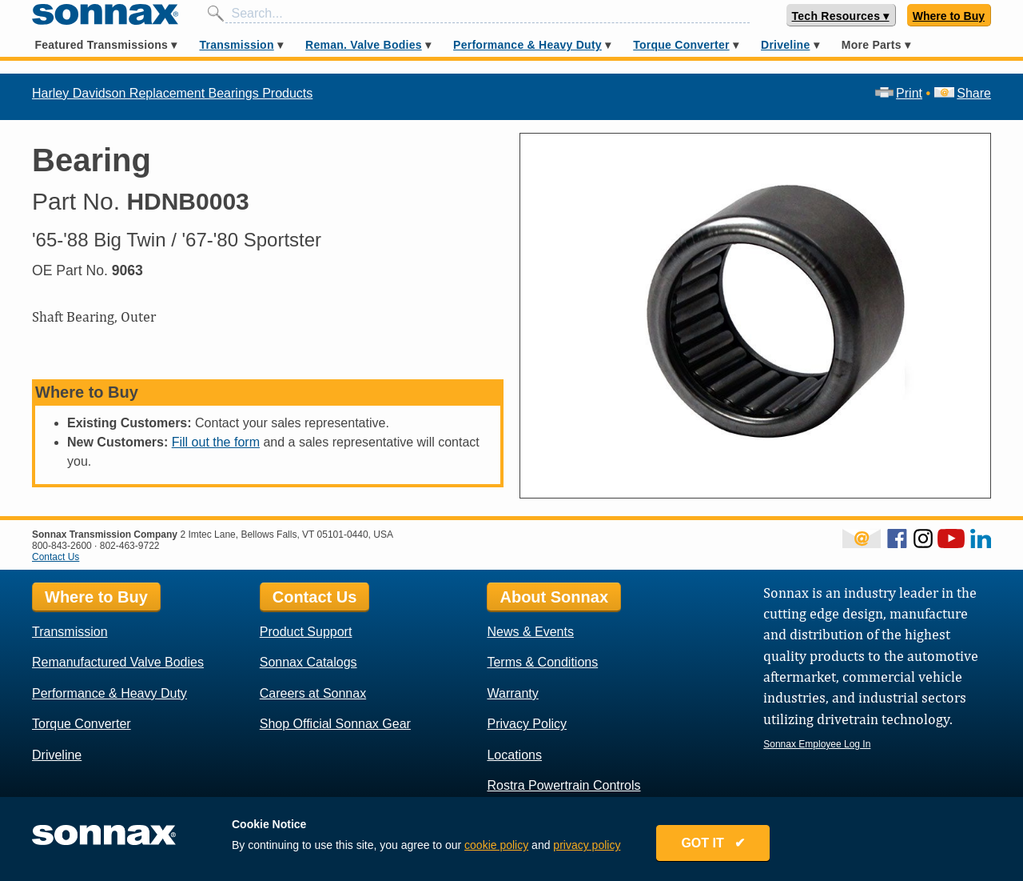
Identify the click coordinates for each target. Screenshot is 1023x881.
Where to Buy (949, 16)
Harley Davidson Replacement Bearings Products (172, 93)
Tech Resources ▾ (841, 16)
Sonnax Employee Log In (816, 744)
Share (962, 93)
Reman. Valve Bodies (363, 44)
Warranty (512, 693)
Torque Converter (681, 44)
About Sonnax (554, 597)
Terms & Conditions (542, 662)
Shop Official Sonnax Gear (335, 724)
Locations (514, 755)
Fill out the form (216, 442)
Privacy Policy (527, 724)
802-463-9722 (130, 545)
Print (898, 93)
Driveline (785, 44)
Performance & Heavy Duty (527, 44)
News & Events (530, 632)
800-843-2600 (62, 545)
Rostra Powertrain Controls (563, 785)
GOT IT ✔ (713, 843)
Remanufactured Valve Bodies (118, 662)
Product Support (306, 632)
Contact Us (55, 557)
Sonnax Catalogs (308, 662)
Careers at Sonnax (313, 693)
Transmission (236, 44)
